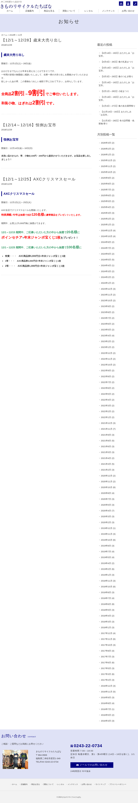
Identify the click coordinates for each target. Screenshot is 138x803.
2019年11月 (106, 534)
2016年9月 (106, 697)
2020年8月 (106, 493)
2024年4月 (106, 265)
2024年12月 (106, 230)
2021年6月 (106, 446)
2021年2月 (106, 470)
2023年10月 (106, 300)
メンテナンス (108, 11)
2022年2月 (106, 411)
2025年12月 (106, 160)
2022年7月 (106, 382)
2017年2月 (106, 680)
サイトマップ (101, 784)
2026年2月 (106, 149)
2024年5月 (106, 259)
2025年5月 (106, 201)
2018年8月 (106, 592)
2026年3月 (106, 143)
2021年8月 (106, 440)
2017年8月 (106, 651)
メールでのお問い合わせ (92, 765)
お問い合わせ (128, 11)
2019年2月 (106, 569)
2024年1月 (106, 283)
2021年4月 (106, 458)
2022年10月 (106, 364)
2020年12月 (106, 475)
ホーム (10, 11)
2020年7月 (106, 499)
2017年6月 (106, 662)
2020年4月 (106, 510)
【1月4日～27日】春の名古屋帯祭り (118, 106)
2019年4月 (106, 563)
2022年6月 (106, 388)
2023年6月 (106, 324)
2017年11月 (106, 639)
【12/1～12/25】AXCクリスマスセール (38, 179)
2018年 (12, 35)
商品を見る (49, 11)
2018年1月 (106, 627)
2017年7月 (106, 656)
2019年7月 (106, 551)
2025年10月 (106, 172)
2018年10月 (106, 586)
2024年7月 (106, 248)
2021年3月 (106, 464)
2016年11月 (106, 691)
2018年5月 (106, 610)
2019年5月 (106, 557)
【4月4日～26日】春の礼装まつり (117, 62)
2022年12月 (106, 353)
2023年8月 (106, 312)
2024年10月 (106, 236)
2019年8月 (106, 545)
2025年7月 (106, 189)
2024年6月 (106, 254)
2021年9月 (106, 435)
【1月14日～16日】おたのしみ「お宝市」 (116, 98)
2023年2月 (106, 341)
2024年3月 (106, 271)
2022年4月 (106, 400)
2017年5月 (106, 668)
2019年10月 (106, 540)
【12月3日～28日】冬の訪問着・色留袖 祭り (116, 122)
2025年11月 (106, 166)
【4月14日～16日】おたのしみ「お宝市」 (116, 54)
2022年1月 (106, 417)
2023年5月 (106, 329)
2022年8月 (106, 376)
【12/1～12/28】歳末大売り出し (31, 40)
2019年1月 (106, 575)
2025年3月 (106, 213)
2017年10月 (106, 645)
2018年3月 (106, 621)
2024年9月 (106, 242)
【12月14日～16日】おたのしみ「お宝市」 (115, 113)
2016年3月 (106, 721)
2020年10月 (106, 487)
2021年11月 (106, 429)
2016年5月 (106, 715)
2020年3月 (106, 516)
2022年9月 (106, 370)
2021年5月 (106, 452)
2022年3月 (106, 405)
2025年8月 (106, 183)
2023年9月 (106, 306)
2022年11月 (106, 359)
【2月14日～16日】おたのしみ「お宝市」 (116, 84)
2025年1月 (106, 224)
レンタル (88, 11)
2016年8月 (106, 703)
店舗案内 (29, 11)
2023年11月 (106, 294)
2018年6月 (106, 604)
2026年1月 (106, 154)
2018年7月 (106, 598)
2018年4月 (106, 615)
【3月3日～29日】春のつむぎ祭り (117, 76)
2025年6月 (106, 195)
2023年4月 (106, 335)
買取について (69, 11)
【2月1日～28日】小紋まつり (115, 91)
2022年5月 (106, 394)
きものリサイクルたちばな (71, 797)
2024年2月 (106, 277)
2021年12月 (106, 423)
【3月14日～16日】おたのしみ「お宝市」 (116, 69)
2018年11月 (106, 581)
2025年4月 (106, 207)
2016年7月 (106, 709)
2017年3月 (106, 674)
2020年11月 (106, 481)
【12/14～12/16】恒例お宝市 (28, 125)
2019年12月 (106, 528)
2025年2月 (106, 219)
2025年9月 (106, 178)
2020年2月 (106, 522)
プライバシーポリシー (117, 784)
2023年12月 (106, 289)
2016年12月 (106, 686)
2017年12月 (106, 633)
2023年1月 (106, 347)
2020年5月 (106, 505)
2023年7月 (106, 318)
